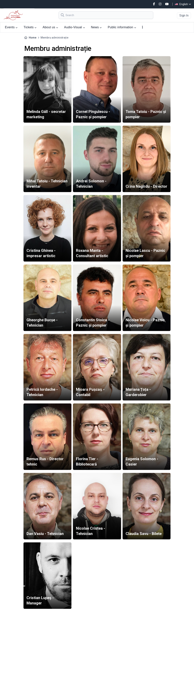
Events (11, 27)
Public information (122, 27)
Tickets (30, 27)
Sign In (184, 15)
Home (32, 37)
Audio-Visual (74, 27)
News (96, 27)
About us (50, 27)
